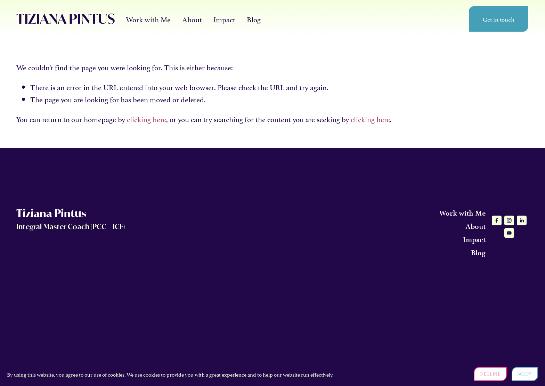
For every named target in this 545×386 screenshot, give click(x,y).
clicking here (146, 118)
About (192, 18)
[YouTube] (509, 233)
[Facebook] (497, 220)
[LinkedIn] (522, 220)
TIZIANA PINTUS (65, 18)
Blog (254, 18)
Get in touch (498, 18)
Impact (224, 18)
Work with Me (148, 18)
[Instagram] (509, 220)
